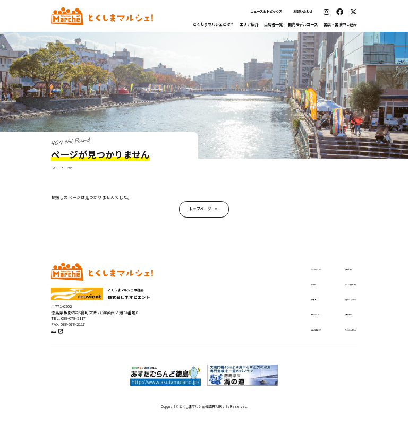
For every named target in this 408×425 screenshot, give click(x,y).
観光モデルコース (303, 24)
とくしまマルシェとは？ (213, 24)
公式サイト (63, 338)
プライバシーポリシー (328, 335)
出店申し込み (318, 272)
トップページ (200, 211)
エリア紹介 (249, 24)
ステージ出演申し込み (328, 287)
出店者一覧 (273, 24)
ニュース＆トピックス (266, 11)
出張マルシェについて (328, 303)
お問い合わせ (302, 11)
